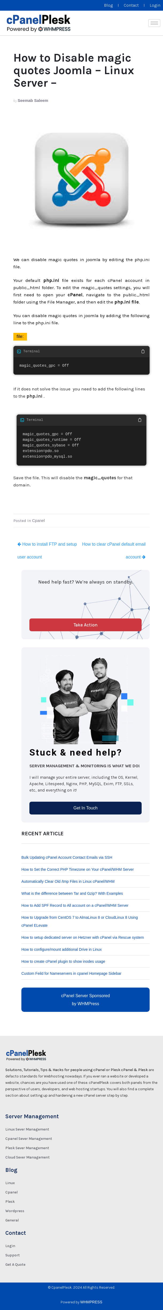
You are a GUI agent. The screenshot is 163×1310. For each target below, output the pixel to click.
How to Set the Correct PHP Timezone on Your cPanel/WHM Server (77, 869)
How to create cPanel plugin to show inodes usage (63, 961)
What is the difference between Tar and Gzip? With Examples (72, 893)
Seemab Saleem (33, 100)
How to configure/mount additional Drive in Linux (61, 949)
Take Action (85, 625)
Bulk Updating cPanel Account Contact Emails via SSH (66, 857)
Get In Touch (85, 808)
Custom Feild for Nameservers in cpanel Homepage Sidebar (71, 973)
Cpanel (38, 520)
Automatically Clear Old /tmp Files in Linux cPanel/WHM (68, 881)
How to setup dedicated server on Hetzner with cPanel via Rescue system (82, 937)
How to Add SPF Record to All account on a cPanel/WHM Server (75, 905)
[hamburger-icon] (154, 23)
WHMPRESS (91, 1302)
